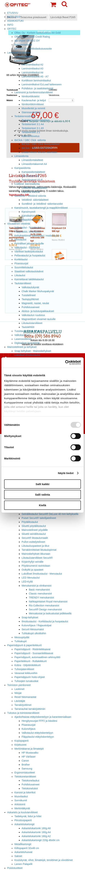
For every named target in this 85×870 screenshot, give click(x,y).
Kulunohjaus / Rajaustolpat (36, 625)
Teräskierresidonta (24, 116)
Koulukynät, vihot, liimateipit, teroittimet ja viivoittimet (43, 860)
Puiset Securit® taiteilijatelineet (39, 518)
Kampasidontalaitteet (33, 171)
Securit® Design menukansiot (45, 609)
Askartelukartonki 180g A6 (36, 828)
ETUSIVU (12, 12)
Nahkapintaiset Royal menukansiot (48, 601)
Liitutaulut (19, 275)
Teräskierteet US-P (32, 179)
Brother (26, 764)
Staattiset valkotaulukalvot (28, 271)
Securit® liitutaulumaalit (35, 537)
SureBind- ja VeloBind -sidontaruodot (42, 203)
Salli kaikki (43, 483)
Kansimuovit (28, 211)
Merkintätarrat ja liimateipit (29, 748)
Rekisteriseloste (23, 44)
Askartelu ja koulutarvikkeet (22, 812)
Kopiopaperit (21, 740)
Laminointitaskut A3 (32, 68)
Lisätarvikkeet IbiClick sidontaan (39, 152)
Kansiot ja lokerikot (24, 792)
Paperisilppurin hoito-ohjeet (29, 677)
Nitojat (17, 693)
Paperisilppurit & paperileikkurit (24, 645)
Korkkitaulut (21, 259)
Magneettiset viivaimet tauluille (39, 319)
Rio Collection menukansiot (44, 605)
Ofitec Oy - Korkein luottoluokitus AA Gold (37, 32)
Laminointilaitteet (23, 56)
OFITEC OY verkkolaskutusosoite (33, 48)
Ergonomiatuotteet (24, 772)
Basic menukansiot (39, 589)
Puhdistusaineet (30, 307)
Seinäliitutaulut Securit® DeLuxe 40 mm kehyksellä (50, 514)
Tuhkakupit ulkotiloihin (34, 633)
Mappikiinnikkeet (31, 219)
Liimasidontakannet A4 (34, 164)
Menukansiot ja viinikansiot (36, 585)
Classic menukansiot (40, 593)
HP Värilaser (29, 756)
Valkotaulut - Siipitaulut (27, 247)
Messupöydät (21, 637)
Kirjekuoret (20, 744)
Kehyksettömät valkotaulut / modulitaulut (36, 235)
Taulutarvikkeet (22, 283)
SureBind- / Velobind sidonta (30, 195)
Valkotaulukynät (30, 287)
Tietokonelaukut (30, 780)
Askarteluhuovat (23, 852)
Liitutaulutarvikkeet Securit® (37, 557)
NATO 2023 (13, 16)
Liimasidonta (21, 156)
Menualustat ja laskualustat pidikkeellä (50, 613)
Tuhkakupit (20, 641)
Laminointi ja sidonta (18, 52)
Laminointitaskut (23, 60)
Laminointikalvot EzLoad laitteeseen (42, 84)
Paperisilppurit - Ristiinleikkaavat (32, 649)
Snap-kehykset (30, 617)
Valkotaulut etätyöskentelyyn (37, 732)
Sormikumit (20, 800)
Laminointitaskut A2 (32, 64)
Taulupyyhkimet (30, 299)
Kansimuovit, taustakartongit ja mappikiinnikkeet (41, 207)
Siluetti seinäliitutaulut (34, 533)
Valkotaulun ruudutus (33, 315)
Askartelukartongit (24, 824)
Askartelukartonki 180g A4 (36, 832)
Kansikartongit (29, 215)
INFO (10, 24)
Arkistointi (19, 804)
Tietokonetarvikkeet (25, 776)
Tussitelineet (29, 295)
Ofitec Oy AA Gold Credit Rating (32, 36)
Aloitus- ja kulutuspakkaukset (38, 311)
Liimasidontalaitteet (32, 160)
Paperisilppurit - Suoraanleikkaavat (33, 653)
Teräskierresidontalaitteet (36, 120)
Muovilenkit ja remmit (33, 108)
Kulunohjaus (28, 728)
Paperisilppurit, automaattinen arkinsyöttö (37, 657)
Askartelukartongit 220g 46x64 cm (40, 840)
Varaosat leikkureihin (25, 673)
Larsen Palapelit (23, 864)
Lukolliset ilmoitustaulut (27, 354)
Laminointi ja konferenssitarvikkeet (33, 92)
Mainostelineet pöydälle (35, 529)
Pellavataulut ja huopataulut (29, 255)
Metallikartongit (22, 844)
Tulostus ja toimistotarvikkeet (23, 712)
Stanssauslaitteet (31, 112)
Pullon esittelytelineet (33, 541)
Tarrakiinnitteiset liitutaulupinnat (39, 549)
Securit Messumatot (33, 629)
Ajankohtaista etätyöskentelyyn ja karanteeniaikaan (42, 716)
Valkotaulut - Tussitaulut (27, 227)
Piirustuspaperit (23, 820)
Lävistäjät (19, 701)
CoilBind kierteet (31, 191)
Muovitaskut (21, 796)
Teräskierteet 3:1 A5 (33, 128)
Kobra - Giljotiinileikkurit (27, 665)
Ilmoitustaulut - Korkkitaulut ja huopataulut (45, 621)
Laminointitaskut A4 (32, 72)
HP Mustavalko (30, 752)
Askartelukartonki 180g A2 (36, 836)
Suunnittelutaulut (23, 267)
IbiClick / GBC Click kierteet (37, 148)
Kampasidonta (22, 168)
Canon (25, 760)
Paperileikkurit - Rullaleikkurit (30, 661)
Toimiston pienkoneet (19, 685)
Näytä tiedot (66, 473)
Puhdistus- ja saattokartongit (37, 88)
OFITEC (11, 28)
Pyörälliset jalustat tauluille (29, 243)
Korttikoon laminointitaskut (36, 80)
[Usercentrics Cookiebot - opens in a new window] (65, 362)
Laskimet (19, 689)
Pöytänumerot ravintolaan (36, 565)
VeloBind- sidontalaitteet (35, 199)
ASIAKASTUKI (15, 20)
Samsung (27, 768)
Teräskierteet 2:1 (31, 132)
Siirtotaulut (20, 239)
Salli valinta (42, 494)
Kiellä (42, 505)
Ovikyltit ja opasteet (32, 569)
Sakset (18, 856)
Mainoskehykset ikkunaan (36, 553)
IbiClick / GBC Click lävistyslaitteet (41, 144)
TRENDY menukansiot (41, 597)
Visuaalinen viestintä (18, 223)
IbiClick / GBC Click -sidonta (30, 140)
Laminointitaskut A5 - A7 (35, 76)
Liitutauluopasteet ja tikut (35, 545)
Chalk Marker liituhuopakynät (38, 291)
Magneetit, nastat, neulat (35, 303)
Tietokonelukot (30, 788)
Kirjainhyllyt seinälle (32, 561)
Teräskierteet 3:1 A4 (33, 124)
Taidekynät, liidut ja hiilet (27, 816)
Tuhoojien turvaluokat (26, 681)
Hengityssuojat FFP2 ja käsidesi (39, 720)
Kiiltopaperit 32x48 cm (26, 848)
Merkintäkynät (22, 808)
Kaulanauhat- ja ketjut (34, 100)
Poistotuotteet (15, 868)
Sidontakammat (30, 175)
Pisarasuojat (21, 263)
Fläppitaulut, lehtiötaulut (27, 231)
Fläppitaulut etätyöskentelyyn (38, 736)
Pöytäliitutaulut (30, 522)
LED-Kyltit (27, 581)
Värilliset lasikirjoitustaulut (28, 251)
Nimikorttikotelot (30, 96)
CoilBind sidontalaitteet (34, 187)
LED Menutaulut (31, 577)
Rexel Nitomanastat (25, 697)
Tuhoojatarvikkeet (24, 669)
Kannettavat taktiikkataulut (29, 279)
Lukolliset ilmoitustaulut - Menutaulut (42, 573)
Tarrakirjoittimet (22, 704)
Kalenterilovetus (30, 136)
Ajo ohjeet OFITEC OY (27, 40)
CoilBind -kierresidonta (27, 183)
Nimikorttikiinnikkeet (33, 104)
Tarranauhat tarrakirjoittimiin (29, 708)
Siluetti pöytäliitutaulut (34, 525)
